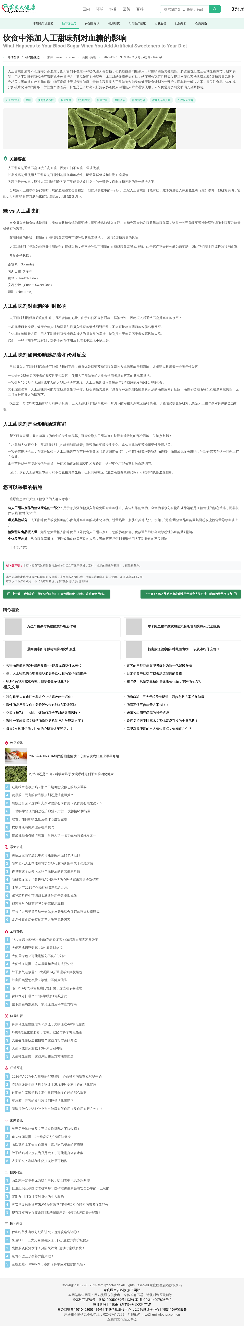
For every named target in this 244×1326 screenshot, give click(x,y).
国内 (86, 9)
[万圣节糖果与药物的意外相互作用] (14, 627)
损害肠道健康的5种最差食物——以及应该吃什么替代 (43, 665)
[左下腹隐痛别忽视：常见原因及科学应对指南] (125, 1004)
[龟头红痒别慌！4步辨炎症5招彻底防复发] (125, 1137)
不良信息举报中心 (118, 1310)
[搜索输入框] (190, 9)
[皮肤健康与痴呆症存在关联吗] (125, 827)
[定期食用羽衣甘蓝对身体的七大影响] (125, 1196)
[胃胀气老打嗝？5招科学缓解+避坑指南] (125, 996)
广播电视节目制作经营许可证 (130, 1305)
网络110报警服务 (174, 1310)
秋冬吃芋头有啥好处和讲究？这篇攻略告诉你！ (40, 697)
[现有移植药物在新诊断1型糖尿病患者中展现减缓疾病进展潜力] (125, 1212)
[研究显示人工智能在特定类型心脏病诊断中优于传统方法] (125, 863)
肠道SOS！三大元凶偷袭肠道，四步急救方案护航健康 (165, 697)
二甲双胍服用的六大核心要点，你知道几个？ (159, 729)
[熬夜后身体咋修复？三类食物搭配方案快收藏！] (125, 1128)
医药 (126, 9)
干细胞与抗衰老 (43, 23)
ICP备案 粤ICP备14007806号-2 (149, 1300)
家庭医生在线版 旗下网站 (122, 1290)
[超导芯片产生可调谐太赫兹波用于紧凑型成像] (125, 895)
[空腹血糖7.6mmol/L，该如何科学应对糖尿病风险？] (125, 1264)
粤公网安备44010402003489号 (79, 1310)
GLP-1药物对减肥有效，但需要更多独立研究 (38, 681)
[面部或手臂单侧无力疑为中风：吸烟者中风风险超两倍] (125, 1180)
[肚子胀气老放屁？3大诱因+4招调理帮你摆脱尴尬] (125, 972)
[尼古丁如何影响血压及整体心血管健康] (125, 819)
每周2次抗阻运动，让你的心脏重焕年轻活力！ (39, 729)
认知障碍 (180, 23)
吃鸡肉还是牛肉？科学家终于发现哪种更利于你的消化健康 (71, 774)
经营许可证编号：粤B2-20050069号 (98, 1300)
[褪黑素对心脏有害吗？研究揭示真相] (125, 903)
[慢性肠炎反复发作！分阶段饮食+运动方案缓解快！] (125, 1248)
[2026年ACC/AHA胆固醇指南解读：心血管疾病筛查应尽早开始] (17, 756)
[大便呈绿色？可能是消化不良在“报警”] (125, 956)
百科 (140, 9)
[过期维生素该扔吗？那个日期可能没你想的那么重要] (125, 787)
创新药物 (201, 23)
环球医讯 (13, 57)
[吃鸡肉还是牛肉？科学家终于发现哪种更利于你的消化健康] (17, 774)
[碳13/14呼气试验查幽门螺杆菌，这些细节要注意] (125, 988)
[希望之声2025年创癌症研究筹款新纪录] (125, 887)
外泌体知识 (92, 23)
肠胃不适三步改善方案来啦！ (148, 705)
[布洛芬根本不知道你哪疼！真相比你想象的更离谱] (125, 1144)
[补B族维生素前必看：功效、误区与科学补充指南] (125, 1032)
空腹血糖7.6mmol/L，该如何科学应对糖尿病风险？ (43, 713)
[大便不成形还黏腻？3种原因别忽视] (125, 947)
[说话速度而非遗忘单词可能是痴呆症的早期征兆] (125, 855)
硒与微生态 (69, 23)
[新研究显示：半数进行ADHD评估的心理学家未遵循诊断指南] (125, 879)
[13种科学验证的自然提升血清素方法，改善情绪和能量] (125, 811)
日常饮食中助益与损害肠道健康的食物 (154, 673)
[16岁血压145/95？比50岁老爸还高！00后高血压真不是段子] (125, 940)
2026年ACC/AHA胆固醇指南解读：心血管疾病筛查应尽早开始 (74, 756)
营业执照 (99, 1305)
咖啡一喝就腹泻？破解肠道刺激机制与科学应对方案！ (45, 721)
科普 (113, 9)
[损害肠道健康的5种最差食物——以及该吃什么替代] (135, 650)
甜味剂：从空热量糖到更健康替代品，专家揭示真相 (164, 681)
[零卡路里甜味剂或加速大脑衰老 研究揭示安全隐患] (135, 627)
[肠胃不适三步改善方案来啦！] (125, 1256)
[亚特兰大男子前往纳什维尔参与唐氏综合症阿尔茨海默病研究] (125, 911)
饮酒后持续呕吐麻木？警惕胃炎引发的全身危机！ (162, 721)
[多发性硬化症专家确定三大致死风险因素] (125, 919)
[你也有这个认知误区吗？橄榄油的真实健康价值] (125, 871)
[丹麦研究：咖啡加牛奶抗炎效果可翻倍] (125, 1161)
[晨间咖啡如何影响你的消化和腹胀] (14, 650)
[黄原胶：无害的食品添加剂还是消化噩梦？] (125, 795)
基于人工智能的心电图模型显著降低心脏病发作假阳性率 (46, 673)
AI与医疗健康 (137, 23)
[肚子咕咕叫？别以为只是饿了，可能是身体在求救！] (125, 1153)
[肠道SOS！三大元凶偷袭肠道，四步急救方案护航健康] (125, 1240)
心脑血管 (160, 23)
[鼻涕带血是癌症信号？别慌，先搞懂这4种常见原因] (125, 1024)
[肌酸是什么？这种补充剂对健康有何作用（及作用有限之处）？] (125, 803)
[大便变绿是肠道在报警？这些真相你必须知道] (125, 1040)
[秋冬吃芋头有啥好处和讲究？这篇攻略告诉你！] (125, 1232)
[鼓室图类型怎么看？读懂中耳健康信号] (125, 980)
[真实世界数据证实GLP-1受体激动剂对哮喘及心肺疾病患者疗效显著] (125, 1204)
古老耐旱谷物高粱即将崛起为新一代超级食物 (159, 665)
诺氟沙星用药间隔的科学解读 (148, 713)
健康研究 (114, 23)
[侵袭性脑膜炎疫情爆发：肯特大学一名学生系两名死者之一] (125, 835)
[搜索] (215, 9)
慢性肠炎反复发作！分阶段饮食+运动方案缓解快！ (43, 705)
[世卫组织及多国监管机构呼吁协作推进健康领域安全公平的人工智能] (125, 1188)
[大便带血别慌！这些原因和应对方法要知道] (125, 964)
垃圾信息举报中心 (146, 1310)
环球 (99, 9)
